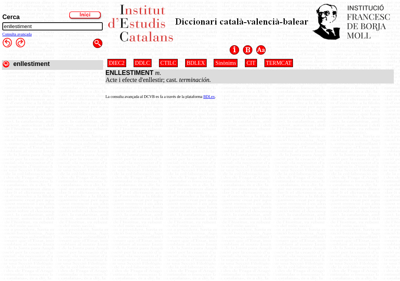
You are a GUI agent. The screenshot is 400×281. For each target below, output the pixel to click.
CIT (250, 63)
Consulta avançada (17, 34)
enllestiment (31, 63)
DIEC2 (117, 63)
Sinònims (225, 63)
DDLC (142, 63)
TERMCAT (278, 63)
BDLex (208, 96)
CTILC (168, 63)
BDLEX (196, 63)
